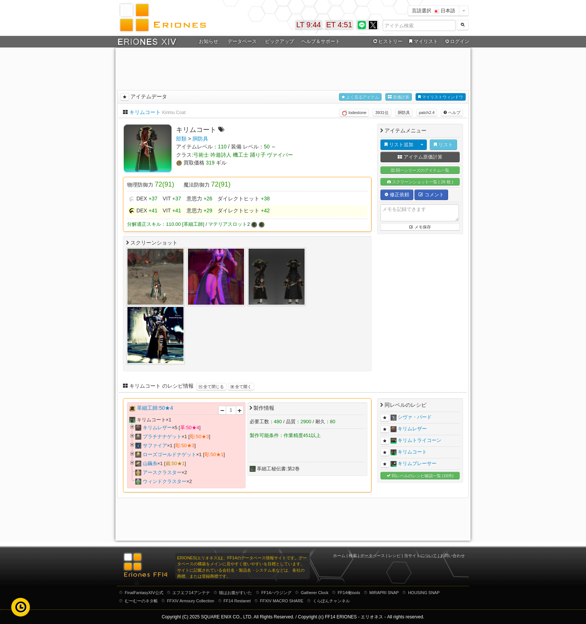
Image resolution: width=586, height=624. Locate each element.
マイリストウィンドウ (440, 97)
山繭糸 (150, 463)
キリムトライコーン (419, 440)
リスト (443, 144)
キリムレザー (157, 427)
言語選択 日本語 (433, 10)
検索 (353, 555)
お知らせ (208, 41)
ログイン (456, 41)
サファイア (155, 445)
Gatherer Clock (315, 592)
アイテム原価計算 (420, 157)
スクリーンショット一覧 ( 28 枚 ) (420, 181)
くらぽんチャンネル (331, 601)
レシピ (394, 555)
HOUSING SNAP (424, 592)
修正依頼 (397, 194)
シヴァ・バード (415, 417)
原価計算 (398, 97)
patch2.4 (427, 112)
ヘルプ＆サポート (320, 41)
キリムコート (145, 112)
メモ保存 (420, 227)
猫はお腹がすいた (235, 592)
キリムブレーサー (417, 463)
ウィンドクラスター (164, 481)
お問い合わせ (452, 555)
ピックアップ (279, 41)
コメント (431, 194)
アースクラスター (162, 472)
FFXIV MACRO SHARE (281, 601)
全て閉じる (211, 386)
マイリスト (422, 41)
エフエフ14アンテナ (191, 592)
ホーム (339, 555)
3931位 (381, 112)
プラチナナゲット (162, 436)
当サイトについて (420, 555)
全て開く (241, 386)
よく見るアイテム (360, 97)
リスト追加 (399, 144)
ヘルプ (452, 112)
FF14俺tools (349, 592)
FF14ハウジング (276, 592)
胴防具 (404, 112)
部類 (181, 139)
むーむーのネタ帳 (141, 601)
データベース (242, 41)
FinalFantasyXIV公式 (144, 592)
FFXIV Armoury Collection (191, 601)
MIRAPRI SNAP (384, 592)
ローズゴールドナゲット (169, 454)
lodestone (354, 113)
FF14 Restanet (237, 601)
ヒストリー (387, 41)
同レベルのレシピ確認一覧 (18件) (420, 475)
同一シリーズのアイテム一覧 (420, 170)
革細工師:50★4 (155, 408)
